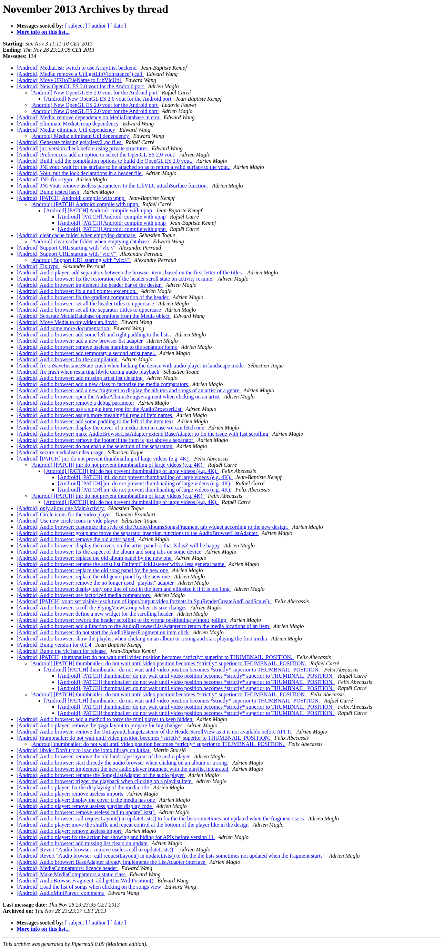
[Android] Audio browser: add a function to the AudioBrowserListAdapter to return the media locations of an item (143, 626)
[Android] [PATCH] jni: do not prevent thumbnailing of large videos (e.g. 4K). (104, 459)
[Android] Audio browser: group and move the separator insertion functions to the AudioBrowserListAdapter (138, 533)
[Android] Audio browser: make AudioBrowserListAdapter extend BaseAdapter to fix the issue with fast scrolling (143, 434)
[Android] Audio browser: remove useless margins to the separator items (97, 347)
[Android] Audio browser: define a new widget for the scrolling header (95, 614)
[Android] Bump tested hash (49, 192)
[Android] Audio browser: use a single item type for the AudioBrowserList (100, 409)
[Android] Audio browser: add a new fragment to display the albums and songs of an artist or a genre (129, 390)
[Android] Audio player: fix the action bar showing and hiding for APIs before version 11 (116, 837)
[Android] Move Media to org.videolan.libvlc (67, 322)
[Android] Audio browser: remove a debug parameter (76, 403)
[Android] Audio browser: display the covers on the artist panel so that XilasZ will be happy (119, 545)
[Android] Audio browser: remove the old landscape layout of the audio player (104, 756)
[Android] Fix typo (38, 266)
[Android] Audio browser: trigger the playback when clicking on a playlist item (105, 781)
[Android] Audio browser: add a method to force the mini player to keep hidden (105, 719)
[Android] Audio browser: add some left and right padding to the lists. (94, 334)
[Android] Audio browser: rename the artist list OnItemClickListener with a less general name (121, 564)
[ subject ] (76, 26)
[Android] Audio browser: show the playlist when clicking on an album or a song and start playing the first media (143, 638)
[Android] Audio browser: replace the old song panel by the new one (93, 570)
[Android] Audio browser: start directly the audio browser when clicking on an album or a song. (123, 763)
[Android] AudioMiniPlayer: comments (61, 893)
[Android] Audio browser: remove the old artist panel (76, 539)
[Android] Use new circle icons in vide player (68, 521)
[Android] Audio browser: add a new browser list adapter (80, 341)
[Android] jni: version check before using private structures (83, 148)
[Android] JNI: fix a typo (45, 179)
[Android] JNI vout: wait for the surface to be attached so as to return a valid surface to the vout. (124, 167)
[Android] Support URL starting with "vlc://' (66, 248)
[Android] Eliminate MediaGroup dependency (68, 124)
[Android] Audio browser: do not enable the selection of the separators (95, 446)
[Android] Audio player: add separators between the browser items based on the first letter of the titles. (130, 272)
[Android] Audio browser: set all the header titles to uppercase (86, 303)
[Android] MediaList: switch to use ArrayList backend (77, 68)
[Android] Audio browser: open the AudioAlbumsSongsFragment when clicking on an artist (119, 397)
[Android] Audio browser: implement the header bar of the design (90, 285)
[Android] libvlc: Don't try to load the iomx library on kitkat (84, 750)
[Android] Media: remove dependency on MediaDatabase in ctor (89, 117)
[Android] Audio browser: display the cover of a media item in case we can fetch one (111, 428)
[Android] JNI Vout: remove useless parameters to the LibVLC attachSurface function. (113, 186)
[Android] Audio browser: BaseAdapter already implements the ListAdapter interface (111, 862)
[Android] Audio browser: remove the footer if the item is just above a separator (105, 440)
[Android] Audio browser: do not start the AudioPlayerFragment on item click (103, 632)
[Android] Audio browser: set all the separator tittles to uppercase (89, 310)
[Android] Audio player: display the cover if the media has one (87, 800)
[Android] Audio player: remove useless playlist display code (85, 806)
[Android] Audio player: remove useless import (70, 831)
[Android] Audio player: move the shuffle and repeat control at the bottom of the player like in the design (133, 825)
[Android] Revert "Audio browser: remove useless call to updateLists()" (97, 849)
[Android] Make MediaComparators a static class (72, 874)
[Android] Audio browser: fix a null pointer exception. (77, 291)
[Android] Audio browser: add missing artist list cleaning (80, 378)
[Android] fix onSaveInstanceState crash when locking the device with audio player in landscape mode (131, 365)
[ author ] (99, 26)
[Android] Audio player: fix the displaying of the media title (83, 787)
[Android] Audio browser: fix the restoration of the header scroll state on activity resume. (116, 279)
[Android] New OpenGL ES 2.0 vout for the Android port (81, 86)
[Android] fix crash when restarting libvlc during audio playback (89, 372)
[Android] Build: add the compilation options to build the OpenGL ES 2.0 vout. (105, 161)
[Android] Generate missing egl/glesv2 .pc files (70, 142)
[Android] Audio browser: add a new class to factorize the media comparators (103, 384)
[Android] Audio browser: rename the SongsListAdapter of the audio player (101, 775)
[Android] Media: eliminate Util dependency (67, 130)
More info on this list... (43, 32)
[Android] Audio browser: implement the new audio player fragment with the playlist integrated (123, 769)
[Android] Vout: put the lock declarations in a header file (80, 173)
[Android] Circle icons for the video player (65, 514)
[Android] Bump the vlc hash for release (62, 651)
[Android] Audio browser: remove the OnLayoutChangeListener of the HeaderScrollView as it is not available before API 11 (155, 732)
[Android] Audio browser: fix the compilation (68, 359)
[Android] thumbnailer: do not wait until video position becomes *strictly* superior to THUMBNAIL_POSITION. (144, 738)
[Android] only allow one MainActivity (61, 508)
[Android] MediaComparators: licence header (68, 868)
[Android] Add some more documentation (63, 328)
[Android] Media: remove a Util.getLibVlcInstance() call (80, 74)
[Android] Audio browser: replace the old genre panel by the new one (94, 576)
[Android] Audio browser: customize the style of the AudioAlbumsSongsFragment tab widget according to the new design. (153, 527)
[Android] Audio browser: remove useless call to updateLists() (86, 812)
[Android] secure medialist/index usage (61, 452)
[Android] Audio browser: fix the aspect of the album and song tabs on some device (110, 552)
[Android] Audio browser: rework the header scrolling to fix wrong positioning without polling (122, 620)
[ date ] (118, 26)
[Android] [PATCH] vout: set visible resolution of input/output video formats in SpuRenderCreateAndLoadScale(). (144, 601)
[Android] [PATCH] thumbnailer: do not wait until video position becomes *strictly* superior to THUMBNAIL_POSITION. (155, 657)
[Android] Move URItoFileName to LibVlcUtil (69, 80)
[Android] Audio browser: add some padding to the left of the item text (95, 421)
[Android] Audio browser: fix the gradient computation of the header (93, 297)
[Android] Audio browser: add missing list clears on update (83, 843)
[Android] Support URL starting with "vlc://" (67, 254)
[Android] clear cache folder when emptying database (77, 235)
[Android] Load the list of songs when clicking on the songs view (89, 887)
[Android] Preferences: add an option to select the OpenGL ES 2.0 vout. (97, 155)
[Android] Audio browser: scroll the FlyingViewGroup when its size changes (102, 607)
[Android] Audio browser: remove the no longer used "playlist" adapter (96, 583)
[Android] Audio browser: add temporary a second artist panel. (87, 353)
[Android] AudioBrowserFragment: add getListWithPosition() (86, 880)
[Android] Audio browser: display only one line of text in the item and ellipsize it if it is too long (124, 589)
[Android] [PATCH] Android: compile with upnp (71, 198)
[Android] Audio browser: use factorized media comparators (84, 595)
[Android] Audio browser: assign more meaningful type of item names (95, 415)
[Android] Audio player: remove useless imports (71, 794)
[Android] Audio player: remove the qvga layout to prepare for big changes (100, 725)
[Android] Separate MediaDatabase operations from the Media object (94, 316)
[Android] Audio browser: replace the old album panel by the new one (95, 558)
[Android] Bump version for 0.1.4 (55, 645)
